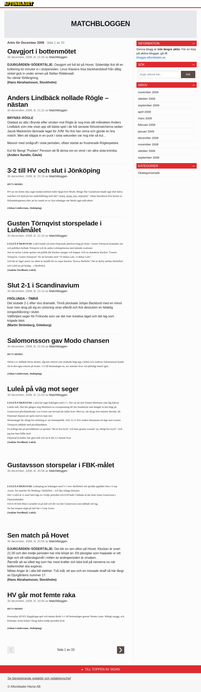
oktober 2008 (146, 150)
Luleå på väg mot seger (43, 389)
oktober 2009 (146, 98)
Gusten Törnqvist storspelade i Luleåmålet (54, 226)
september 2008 (148, 157)
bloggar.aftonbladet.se (150, 57)
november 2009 (148, 92)
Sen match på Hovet (38, 535)
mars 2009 (145, 118)
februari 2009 (146, 124)
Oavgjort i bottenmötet (41, 51)
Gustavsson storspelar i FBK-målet (60, 465)
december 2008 (148, 138)
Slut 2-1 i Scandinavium (43, 285)
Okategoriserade (149, 172)
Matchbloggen (100, 24)
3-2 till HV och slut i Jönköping (53, 170)
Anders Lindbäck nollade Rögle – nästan (57, 101)
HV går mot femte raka (41, 595)
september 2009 (148, 105)
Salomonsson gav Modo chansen (58, 340)
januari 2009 (146, 131)
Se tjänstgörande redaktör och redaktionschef (39, 678)
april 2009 (144, 111)
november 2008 (148, 144)
